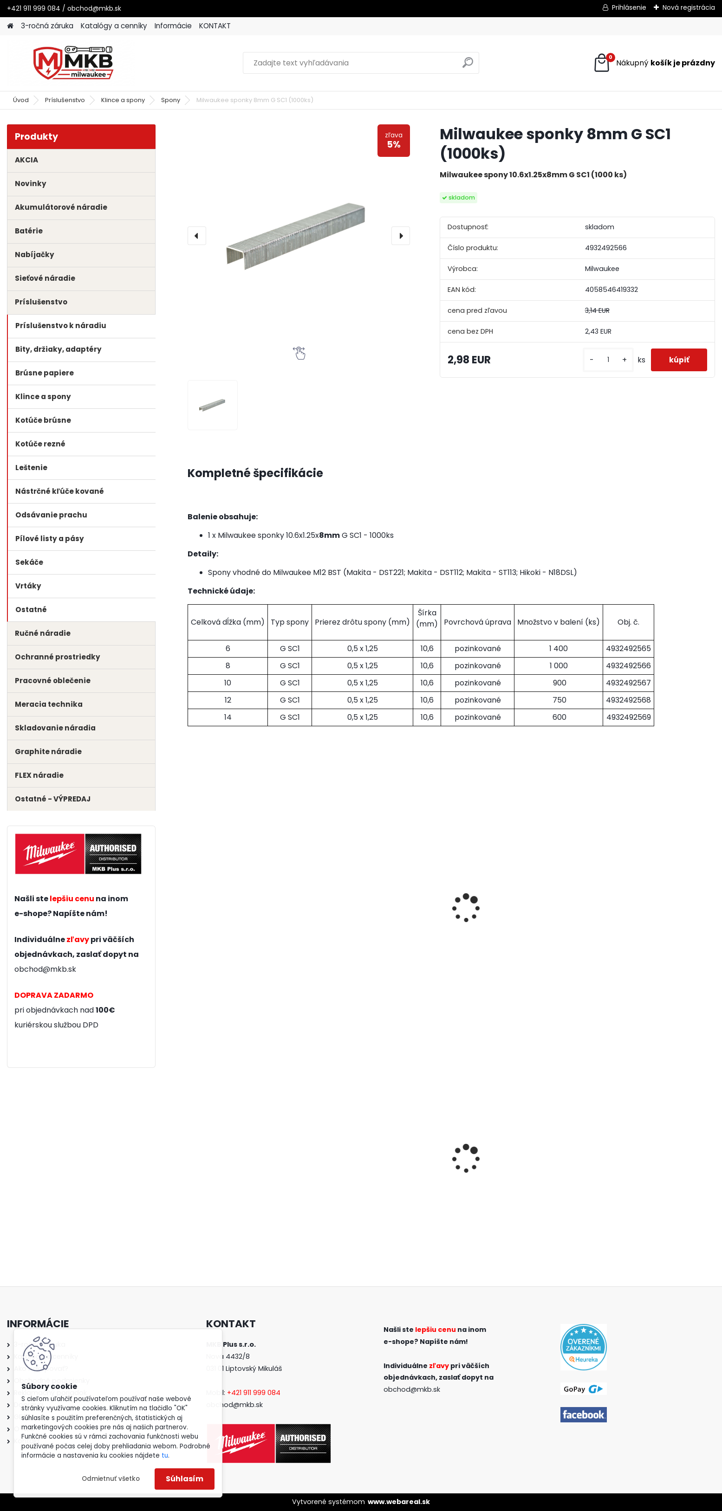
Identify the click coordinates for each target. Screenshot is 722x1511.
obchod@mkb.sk (45, 969)
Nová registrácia (689, 7)
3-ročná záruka (47, 26)
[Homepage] (10, 26)
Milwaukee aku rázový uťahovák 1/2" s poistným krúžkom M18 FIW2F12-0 (240, 1175)
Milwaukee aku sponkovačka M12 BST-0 (246, 923)
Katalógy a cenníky (114, 26)
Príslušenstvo (65, 100)
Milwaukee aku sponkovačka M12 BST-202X (379, 923)
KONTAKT (215, 26)
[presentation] (197, 235)
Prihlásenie (629, 7)
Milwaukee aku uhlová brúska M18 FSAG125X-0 (514, 1172)
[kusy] (607, 360)
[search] (467, 66)
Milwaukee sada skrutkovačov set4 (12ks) (649, 1172)
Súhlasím (184, 1478)
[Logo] (71, 63)
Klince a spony (123, 100)
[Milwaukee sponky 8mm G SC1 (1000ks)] (299, 235)
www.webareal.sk (399, 1501)
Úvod (21, 100)
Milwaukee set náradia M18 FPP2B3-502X (376, 1172)
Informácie (173, 26)
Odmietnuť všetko (111, 1478)
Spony (170, 100)
